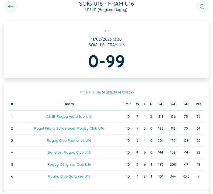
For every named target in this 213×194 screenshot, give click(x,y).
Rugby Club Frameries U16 (69, 140)
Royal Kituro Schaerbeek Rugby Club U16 (69, 128)
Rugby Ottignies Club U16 (69, 164)
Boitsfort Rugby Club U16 (69, 152)
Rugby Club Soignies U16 (69, 176)
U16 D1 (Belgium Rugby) (115, 92)
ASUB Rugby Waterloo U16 (69, 116)
